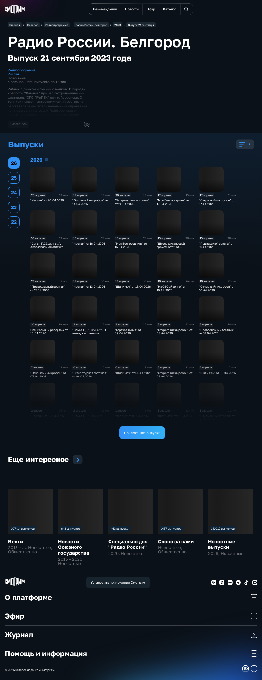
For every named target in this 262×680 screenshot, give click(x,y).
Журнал (131, 635)
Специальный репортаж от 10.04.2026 (49, 331)
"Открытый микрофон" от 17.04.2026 (217, 202)
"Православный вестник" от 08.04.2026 (216, 331)
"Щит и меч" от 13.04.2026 (133, 286)
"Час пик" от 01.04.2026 (131, 416)
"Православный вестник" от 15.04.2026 (48, 288)
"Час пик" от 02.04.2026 (47, 416)
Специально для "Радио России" (128, 544)
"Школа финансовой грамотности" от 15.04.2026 (171, 247)
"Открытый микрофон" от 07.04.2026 (48, 374)
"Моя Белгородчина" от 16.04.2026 (131, 245)
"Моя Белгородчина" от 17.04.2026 (173, 202)
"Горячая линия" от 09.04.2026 (128, 331)
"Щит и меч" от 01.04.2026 (175, 416)
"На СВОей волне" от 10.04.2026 (171, 288)
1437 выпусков (171, 528)
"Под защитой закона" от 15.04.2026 (216, 245)
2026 (46, 159)
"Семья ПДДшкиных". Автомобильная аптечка (46, 245)
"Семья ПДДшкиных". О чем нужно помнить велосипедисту (89, 333)
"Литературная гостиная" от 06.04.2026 (89, 374)
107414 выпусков (23, 528)
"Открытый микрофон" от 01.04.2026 (217, 417)
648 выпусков (70, 528)
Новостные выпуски (221, 544)
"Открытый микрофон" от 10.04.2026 (217, 288)
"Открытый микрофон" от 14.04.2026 (90, 202)
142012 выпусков (223, 528)
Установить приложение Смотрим (118, 582)
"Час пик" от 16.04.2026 (88, 243)
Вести (15, 541)
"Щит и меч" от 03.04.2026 (217, 373)
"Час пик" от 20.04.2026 (47, 200)
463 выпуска (119, 528)
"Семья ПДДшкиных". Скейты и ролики (87, 417)
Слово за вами (176, 541)
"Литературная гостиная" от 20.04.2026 (132, 202)
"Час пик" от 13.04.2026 (88, 286)
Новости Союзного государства (73, 547)
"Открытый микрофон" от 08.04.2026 (174, 331)
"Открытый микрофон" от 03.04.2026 (174, 374)
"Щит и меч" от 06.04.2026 (133, 373)
